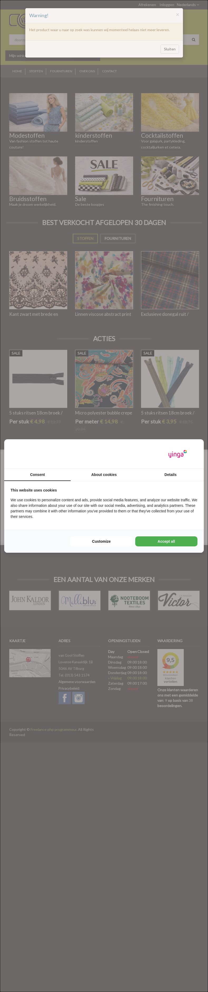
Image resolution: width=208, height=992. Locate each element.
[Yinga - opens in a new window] (177, 454)
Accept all (166, 541)
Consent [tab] (37, 475)
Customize (101, 541)
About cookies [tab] (104, 475)
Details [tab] (171, 475)
